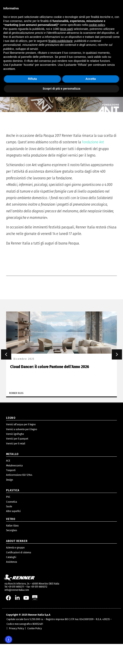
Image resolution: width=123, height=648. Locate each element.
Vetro (10, 523)
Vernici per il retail (15, 447)
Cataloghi (11, 561)
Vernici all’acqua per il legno (21, 428)
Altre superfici (13, 515)
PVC (8, 500)
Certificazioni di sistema (18, 556)
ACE (8, 464)
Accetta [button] (90, 78)
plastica (12, 494)
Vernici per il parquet (17, 442)
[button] (6, 358)
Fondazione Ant (93, 146)
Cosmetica (11, 505)
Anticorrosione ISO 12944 (19, 478)
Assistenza (11, 565)
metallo (12, 458)
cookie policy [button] (97, 24)
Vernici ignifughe (15, 437)
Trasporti (11, 474)
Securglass (11, 534)
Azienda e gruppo (15, 551)
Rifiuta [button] (32, 78)
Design (9, 483)
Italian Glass (12, 529)
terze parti (66, 29)
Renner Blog (16, 397)
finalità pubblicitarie (60, 41)
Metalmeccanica (14, 469)
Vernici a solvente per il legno (21, 433)
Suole (9, 510)
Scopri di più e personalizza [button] (61, 88)
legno (11, 421)
